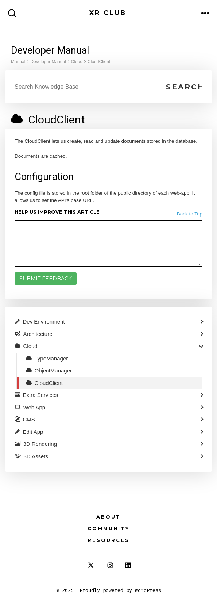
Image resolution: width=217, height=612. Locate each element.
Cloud (76, 61)
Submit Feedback (45, 278)
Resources (108, 540)
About (108, 517)
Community (108, 528)
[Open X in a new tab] (91, 565)
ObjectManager (53, 370)
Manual (18, 61)
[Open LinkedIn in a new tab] (128, 565)
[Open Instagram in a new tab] (110, 565)
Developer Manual (48, 61)
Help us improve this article (57, 212)
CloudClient (99, 61)
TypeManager (51, 358)
